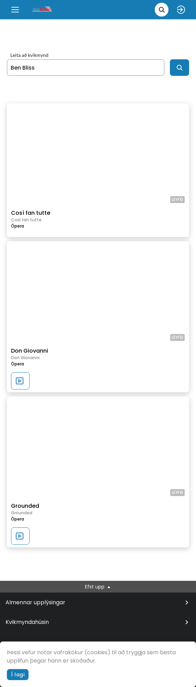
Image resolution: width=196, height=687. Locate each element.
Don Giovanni (29, 351)
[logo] (43, 9)
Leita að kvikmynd (29, 55)
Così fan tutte (30, 213)
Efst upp (98, 586)
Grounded (25, 506)
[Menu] (15, 10)
